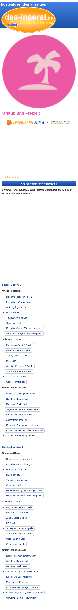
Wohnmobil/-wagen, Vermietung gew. (24, 333)
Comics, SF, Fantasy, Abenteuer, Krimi (24, 430)
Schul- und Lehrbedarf (17, 399)
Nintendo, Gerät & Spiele (18, 350)
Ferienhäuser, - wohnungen (19, 464)
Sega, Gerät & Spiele (16, 376)
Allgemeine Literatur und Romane (22, 409)
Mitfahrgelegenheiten (16, 307)
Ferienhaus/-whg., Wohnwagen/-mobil (24, 490)
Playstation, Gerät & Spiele (19, 345)
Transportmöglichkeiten (17, 318)
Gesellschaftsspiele (15, 382)
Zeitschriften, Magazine (17, 420)
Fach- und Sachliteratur (17, 404)
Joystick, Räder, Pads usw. (19, 371)
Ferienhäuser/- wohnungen (19, 302)
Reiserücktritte (13, 312)
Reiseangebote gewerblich (19, 297)
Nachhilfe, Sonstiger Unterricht (21, 393)
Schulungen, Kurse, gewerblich (21, 435)
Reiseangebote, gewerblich (19, 459)
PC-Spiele (11, 361)
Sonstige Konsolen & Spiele (19, 366)
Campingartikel (13, 323)
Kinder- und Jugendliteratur (19, 414)
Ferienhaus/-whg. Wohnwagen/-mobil (24, 328)
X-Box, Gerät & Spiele (16, 355)
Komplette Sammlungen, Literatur (22, 425)
